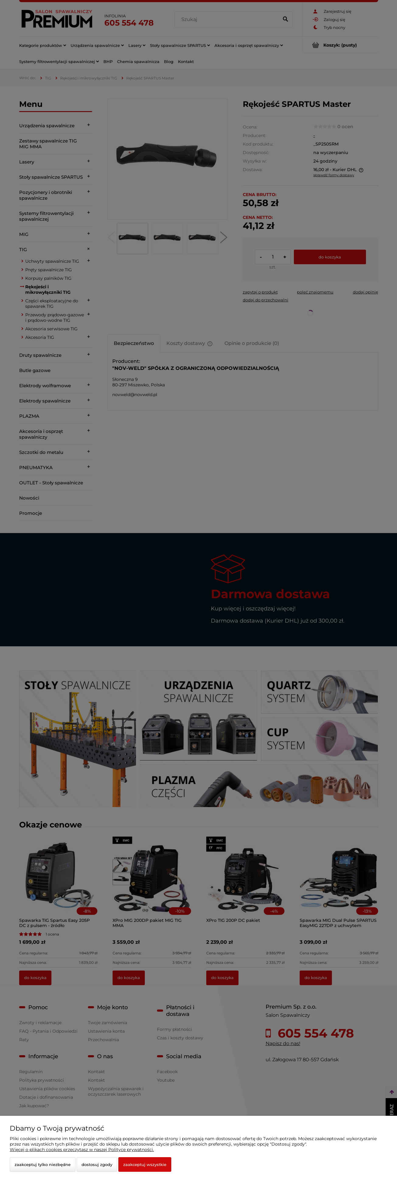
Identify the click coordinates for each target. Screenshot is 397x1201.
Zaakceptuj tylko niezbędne (43, 1164)
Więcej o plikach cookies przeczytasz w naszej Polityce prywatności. (82, 1149)
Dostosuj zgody (97, 1164)
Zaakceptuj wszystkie (144, 1164)
